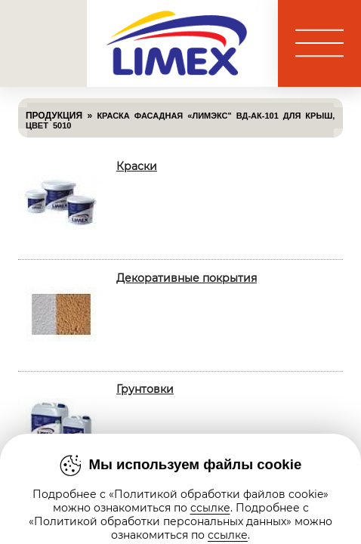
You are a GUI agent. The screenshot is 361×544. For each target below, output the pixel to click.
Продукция (54, 115)
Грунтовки (145, 389)
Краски (136, 166)
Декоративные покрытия (186, 278)
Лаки (130, 500)
